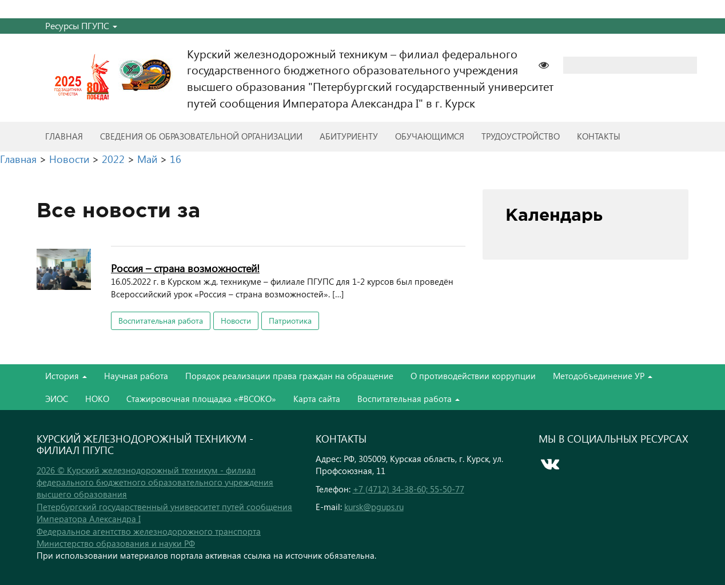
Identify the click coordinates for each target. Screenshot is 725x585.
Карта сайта (316, 398)
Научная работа (136, 375)
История (66, 375)
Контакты (598, 136)
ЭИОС (56, 398)
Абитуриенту (349, 136)
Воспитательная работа (160, 320)
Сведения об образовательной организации (201, 136)
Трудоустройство (520, 136)
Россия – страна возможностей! (185, 268)
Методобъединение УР (602, 375)
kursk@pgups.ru (374, 506)
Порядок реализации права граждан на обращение (289, 375)
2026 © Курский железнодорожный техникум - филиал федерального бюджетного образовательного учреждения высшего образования (155, 482)
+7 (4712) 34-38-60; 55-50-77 (408, 489)
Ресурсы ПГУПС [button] (81, 25)
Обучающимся (429, 136)
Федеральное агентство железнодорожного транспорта (149, 531)
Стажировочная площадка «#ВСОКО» (201, 398)
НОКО (97, 398)
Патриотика (290, 320)
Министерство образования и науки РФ (116, 543)
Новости (236, 320)
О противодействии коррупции (473, 375)
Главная (64, 136)
